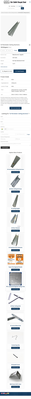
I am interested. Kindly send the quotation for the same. (15, 144)
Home (2, 12)
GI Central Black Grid (15, 325)
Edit (15, 50)
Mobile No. (3, 126)
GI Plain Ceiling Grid (16, 306)
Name (2, 116)
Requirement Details (4, 141)
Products (6, 12)
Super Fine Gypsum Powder (15, 267)
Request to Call (7, 71)
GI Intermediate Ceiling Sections (15, 169)
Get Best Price (22, 50)
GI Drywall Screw (15, 364)
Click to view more (4, 66)
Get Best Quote (15, 172)
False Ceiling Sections (13, 12)
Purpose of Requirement (5, 136)
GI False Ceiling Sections (15, 189)
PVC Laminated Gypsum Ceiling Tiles (15, 286)
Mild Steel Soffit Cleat (15, 384)
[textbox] (9, 50)
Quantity (2, 131)
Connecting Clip (15, 345)
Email (2, 121)
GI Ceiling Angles (15, 208)
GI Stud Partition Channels (15, 247)
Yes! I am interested (15, 108)
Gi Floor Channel (15, 228)
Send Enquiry (20, 71)
